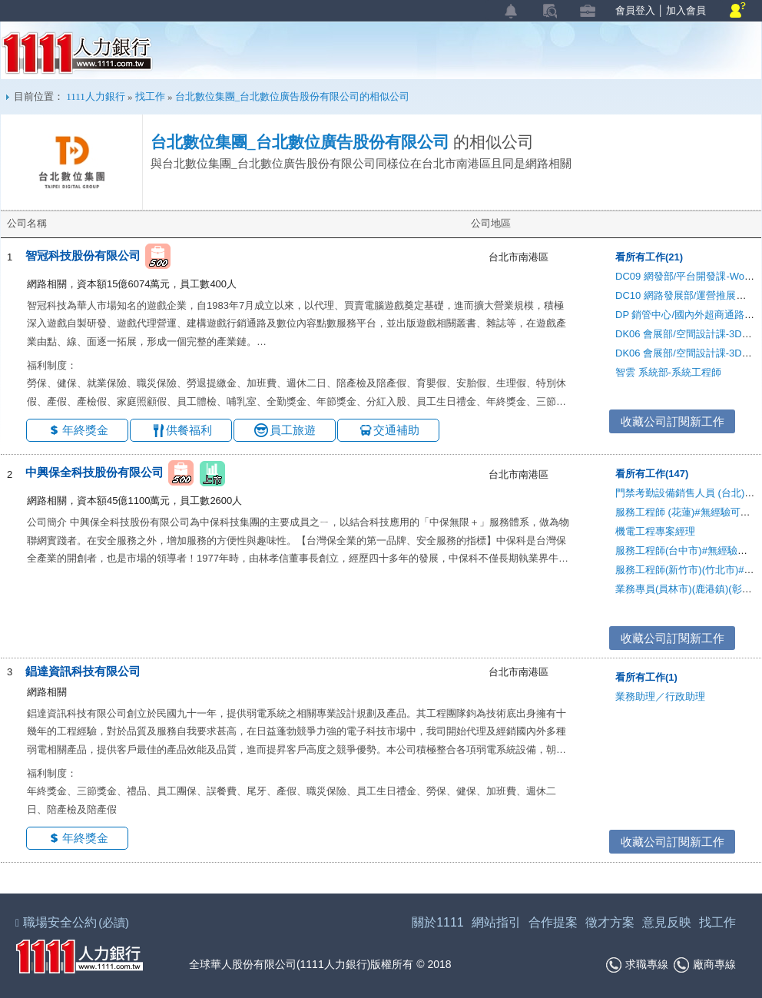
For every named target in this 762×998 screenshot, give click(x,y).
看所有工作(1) (646, 677)
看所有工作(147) (651, 473)
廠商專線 (705, 965)
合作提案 (553, 922)
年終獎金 (85, 429)
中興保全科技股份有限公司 (94, 472)
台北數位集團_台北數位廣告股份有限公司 (300, 142)
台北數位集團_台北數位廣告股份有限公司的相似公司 (292, 96)
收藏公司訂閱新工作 (672, 421)
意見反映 (666, 922)
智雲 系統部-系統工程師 (668, 372)
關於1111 (438, 922)
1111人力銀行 (77, 53)
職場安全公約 (73, 922)
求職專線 (637, 965)
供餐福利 (189, 429)
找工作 (150, 96)
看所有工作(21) (649, 257)
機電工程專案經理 (655, 531)
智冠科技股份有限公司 (83, 255)
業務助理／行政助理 (660, 696)
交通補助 (396, 429)
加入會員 (686, 10)
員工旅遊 (293, 429)
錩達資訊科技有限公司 (83, 671)
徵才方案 (609, 922)
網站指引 (496, 922)
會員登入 (635, 10)
